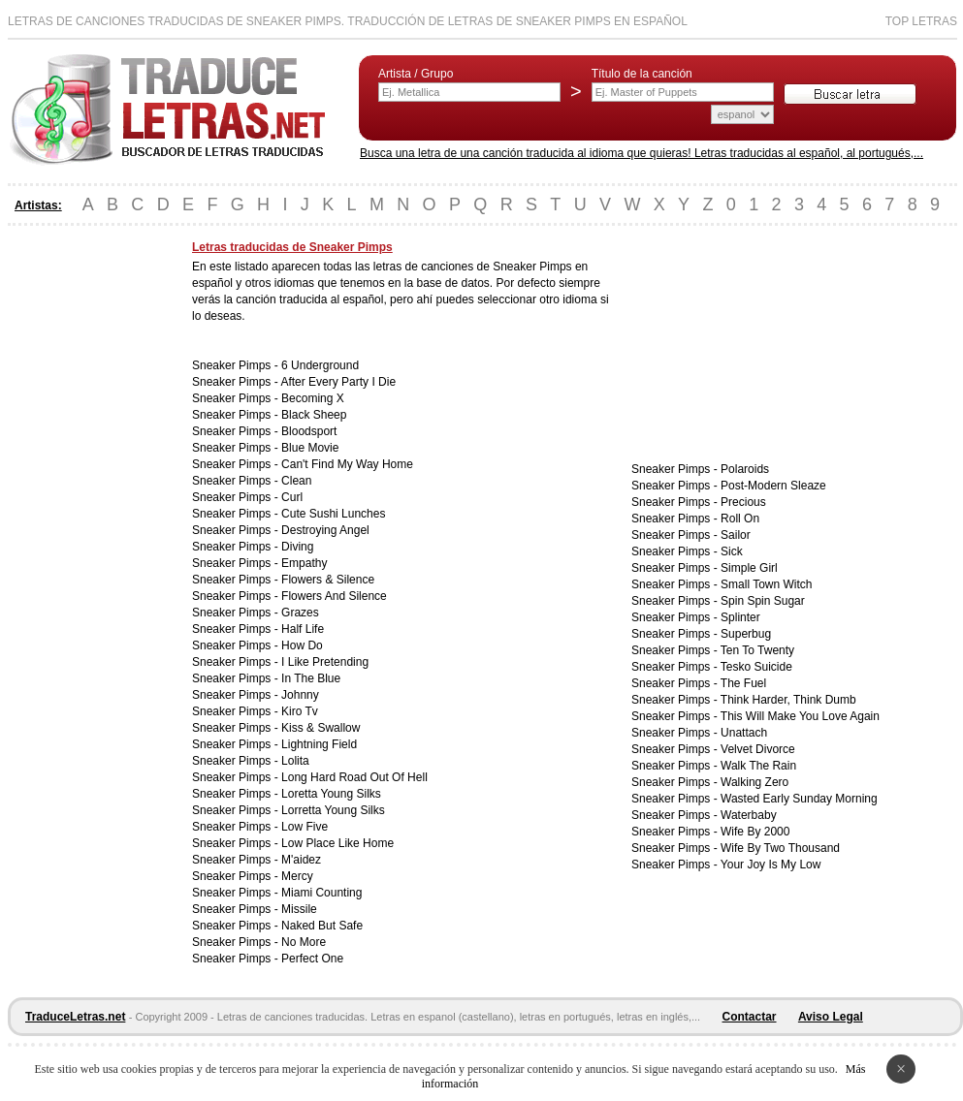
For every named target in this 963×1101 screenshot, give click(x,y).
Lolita (295, 761)
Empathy (304, 563)
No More (303, 942)
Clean (296, 481)
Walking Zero (754, 782)
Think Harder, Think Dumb (788, 700)
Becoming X (312, 398)
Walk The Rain (758, 765)
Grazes (300, 612)
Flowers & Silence (327, 579)
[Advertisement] (85, 531)
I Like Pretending (325, 662)
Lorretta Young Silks (333, 810)
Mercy (297, 876)
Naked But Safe (322, 925)
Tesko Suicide (756, 667)
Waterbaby (749, 815)
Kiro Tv (299, 711)
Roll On (740, 518)
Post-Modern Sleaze (773, 485)
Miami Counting (321, 892)
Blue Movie (309, 448)
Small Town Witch (766, 584)
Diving (297, 546)
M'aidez (301, 859)
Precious (743, 502)
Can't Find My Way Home (347, 464)
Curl (292, 497)
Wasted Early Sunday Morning (799, 798)
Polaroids (745, 469)
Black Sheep (313, 415)
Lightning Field (319, 744)
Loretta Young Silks (331, 794)
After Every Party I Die (338, 382)
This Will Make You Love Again (800, 716)
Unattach (744, 732)
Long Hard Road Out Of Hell (354, 777)
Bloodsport (309, 431)
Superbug (746, 634)
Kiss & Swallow (320, 728)
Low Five (304, 827)
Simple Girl (749, 568)
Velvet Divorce (758, 749)
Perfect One (312, 958)
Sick (732, 551)
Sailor (736, 535)
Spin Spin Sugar (763, 601)
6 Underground (320, 365)
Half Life (302, 629)
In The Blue (310, 678)
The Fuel (743, 683)
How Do (302, 645)
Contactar (749, 1016)
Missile (299, 909)
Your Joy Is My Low (771, 864)
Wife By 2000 (755, 831)
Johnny (300, 695)
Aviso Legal (830, 1016)
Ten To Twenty (757, 650)
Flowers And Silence (334, 596)
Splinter (740, 617)
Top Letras (921, 21)
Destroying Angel (325, 530)
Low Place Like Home (337, 843)
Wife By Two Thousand (780, 848)
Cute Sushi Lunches (333, 513)
